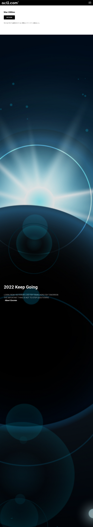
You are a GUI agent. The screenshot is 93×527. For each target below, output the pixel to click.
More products (6, 2)
